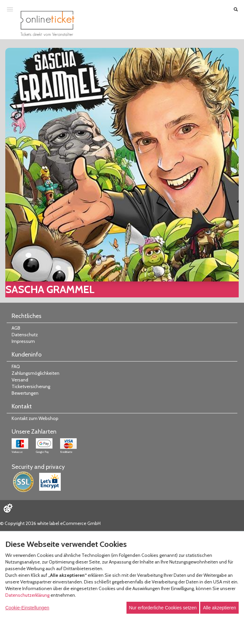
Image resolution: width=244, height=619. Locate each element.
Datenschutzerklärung (27, 595)
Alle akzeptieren (219, 607)
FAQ (16, 366)
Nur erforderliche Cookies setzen (163, 607)
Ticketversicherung (31, 386)
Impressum (23, 341)
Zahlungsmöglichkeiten (35, 373)
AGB (16, 328)
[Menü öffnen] (10, 9)
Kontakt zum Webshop (35, 418)
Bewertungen (25, 393)
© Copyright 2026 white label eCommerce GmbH (50, 523)
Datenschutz (25, 335)
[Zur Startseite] (47, 23)
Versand (20, 380)
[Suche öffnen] (235, 9)
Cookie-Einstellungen (27, 607)
